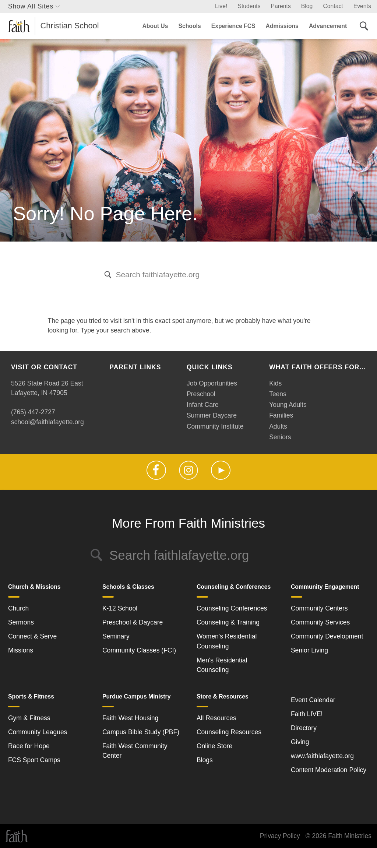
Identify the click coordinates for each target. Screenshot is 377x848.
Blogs (205, 760)
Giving (300, 742)
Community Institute (215, 426)
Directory (304, 728)
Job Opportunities (212, 383)
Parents (281, 6)
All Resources (216, 718)
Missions (20, 650)
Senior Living (309, 650)
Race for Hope (29, 746)
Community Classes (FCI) (139, 650)
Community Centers (319, 608)
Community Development (327, 636)
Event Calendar (313, 700)
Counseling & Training (228, 622)
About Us (155, 26)
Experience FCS (233, 26)
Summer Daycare (212, 415)
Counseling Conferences (232, 608)
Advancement (328, 26)
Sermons (21, 622)
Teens (277, 394)
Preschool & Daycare (132, 622)
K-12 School (119, 608)
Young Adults (288, 404)
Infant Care (203, 404)
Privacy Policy (280, 836)
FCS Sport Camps (34, 760)
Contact (333, 6)
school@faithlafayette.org (47, 422)
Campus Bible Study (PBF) (140, 732)
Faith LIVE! (307, 714)
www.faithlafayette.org (322, 756)
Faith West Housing (130, 718)
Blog (307, 6)
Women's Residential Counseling (227, 641)
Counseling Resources (229, 732)
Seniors (280, 437)
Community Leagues (37, 732)
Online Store (214, 746)
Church (18, 608)
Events (362, 6)
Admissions (282, 26)
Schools (189, 26)
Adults (278, 426)
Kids (275, 383)
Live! (221, 6)
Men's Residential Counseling (222, 665)
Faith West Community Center (135, 750)
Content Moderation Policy (328, 770)
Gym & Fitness (29, 718)
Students (248, 6)
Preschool (201, 394)
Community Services (320, 622)
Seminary (116, 636)
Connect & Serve (32, 636)
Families (281, 415)
